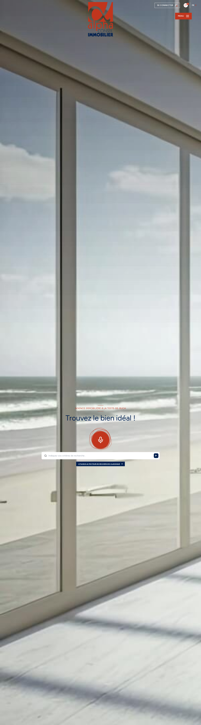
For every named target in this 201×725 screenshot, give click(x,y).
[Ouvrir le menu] (183, 16)
